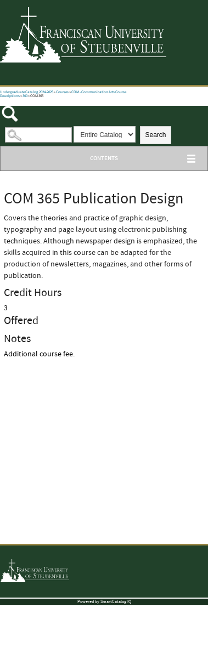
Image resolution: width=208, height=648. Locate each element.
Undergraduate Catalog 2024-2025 (26, 92)
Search (155, 135)
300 (25, 96)
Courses (62, 92)
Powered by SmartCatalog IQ (104, 602)
